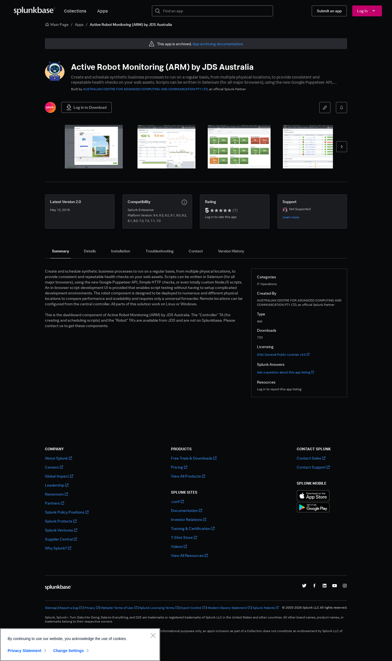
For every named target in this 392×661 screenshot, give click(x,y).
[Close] (153, 635)
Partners (54, 503)
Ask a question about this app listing (285, 372)
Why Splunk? (58, 548)
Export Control (192, 608)
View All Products (188, 476)
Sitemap (51, 608)
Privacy (91, 608)
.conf (177, 501)
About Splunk (58, 458)
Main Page (57, 24)
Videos (179, 546)
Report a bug (70, 608)
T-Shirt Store (184, 537)
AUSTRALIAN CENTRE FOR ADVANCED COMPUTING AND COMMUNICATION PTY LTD (145, 89)
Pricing (179, 467)
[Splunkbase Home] (34, 11)
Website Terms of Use (119, 608)
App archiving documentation (217, 43)
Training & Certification (193, 528)
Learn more (291, 217)
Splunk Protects (60, 521)
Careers (54, 467)
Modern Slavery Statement (229, 608)
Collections (75, 11)
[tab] (60, 251)
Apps (102, 11)
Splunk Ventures (61, 530)
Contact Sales (311, 458)
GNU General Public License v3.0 (283, 354)
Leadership (56, 485)
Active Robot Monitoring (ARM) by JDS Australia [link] (131, 24)
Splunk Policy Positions (66, 512)
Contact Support (313, 467)
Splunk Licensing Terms (158, 608)
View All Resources (189, 555)
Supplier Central (61, 539)
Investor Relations (188, 519)
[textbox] (216, 11)
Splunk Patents (266, 608)
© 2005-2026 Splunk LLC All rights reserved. (314, 607)
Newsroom (56, 494)
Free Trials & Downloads (193, 458)
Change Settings (68, 650)
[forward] (341, 146)
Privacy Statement (24, 650)
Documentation (186, 510)
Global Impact (59, 476)
